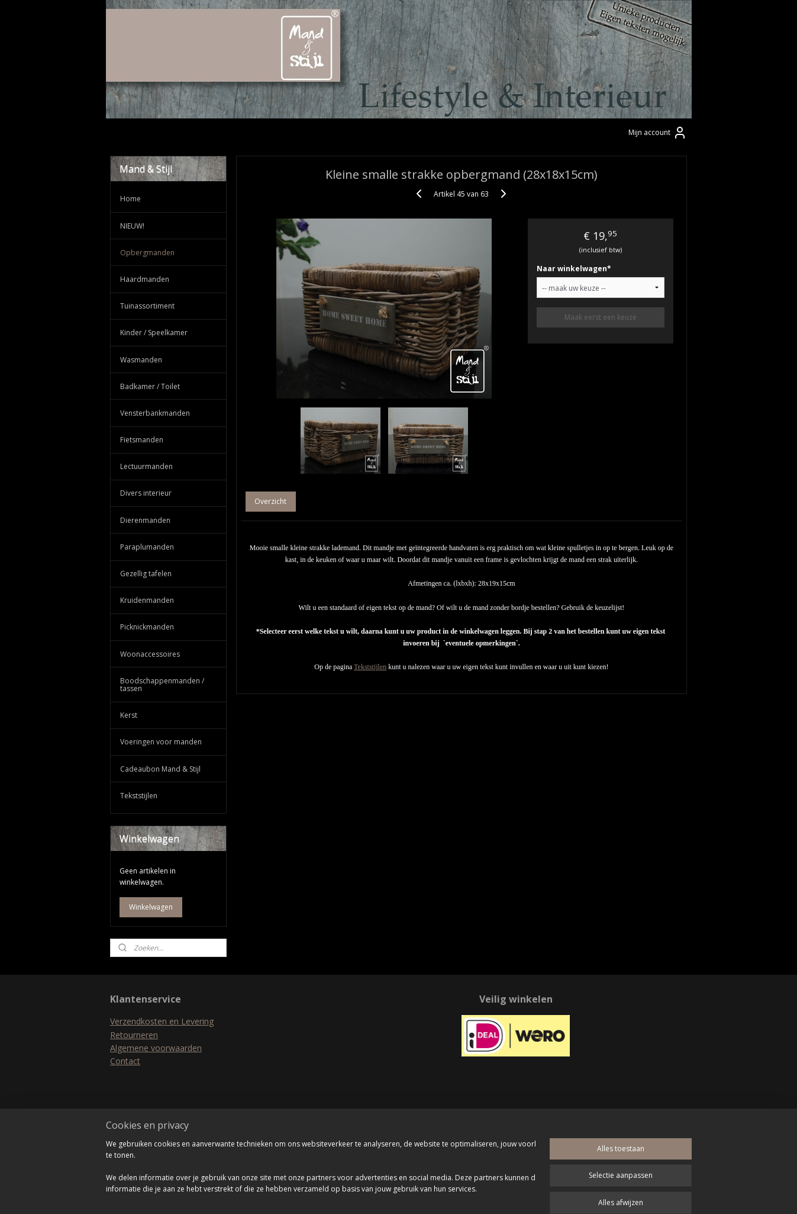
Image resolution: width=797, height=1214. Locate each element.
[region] (320, 1173)
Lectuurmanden (146, 466)
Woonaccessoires (150, 654)
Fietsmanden (141, 440)
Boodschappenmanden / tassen (162, 684)
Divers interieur (146, 493)
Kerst (128, 715)
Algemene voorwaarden (156, 1048)
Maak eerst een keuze (600, 317)
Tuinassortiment (147, 306)
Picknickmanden (147, 627)
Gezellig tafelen (146, 574)
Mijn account (657, 133)
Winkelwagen (151, 907)
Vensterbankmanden (155, 413)
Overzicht (270, 501)
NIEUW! (132, 226)
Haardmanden (144, 279)
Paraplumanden (147, 547)
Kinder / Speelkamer (154, 332)
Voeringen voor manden (161, 742)
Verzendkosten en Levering (162, 1021)
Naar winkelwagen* (573, 269)
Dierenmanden (145, 520)
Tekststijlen (370, 667)
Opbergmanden (147, 253)
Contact (125, 1061)
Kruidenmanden (147, 600)
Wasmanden (141, 360)
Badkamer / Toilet (150, 386)
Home (130, 199)
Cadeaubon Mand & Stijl (160, 769)
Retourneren (134, 1034)
